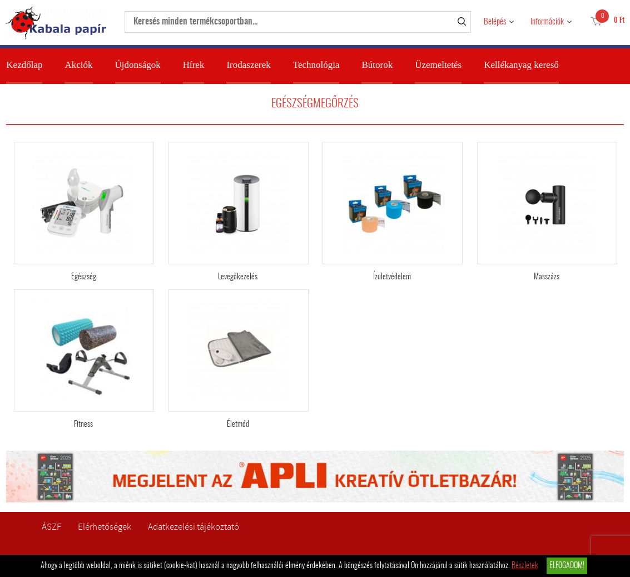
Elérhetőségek (104, 526)
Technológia (316, 65)
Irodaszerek (248, 65)
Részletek (525, 566)
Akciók (78, 65)
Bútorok (377, 65)
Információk (547, 22)
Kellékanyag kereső (521, 65)
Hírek (194, 65)
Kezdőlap (24, 65)
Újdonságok (138, 65)
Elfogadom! (566, 566)
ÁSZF (51, 526)
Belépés (495, 22)
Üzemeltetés (438, 65)
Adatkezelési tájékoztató (193, 526)
